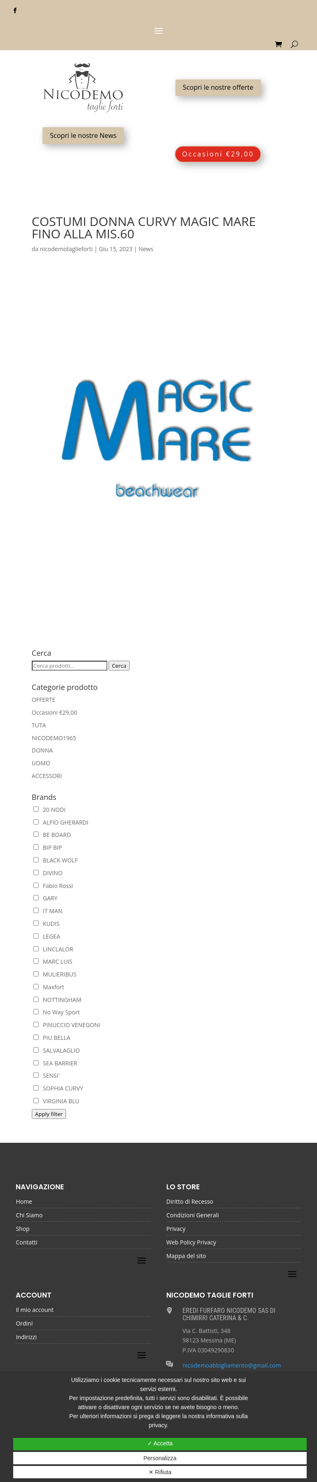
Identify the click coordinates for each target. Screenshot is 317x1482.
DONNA (42, 750)
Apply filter (49, 1114)
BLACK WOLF (55, 860)
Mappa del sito (186, 1256)
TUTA (39, 725)
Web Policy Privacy (191, 1243)
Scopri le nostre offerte (218, 87)
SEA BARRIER (55, 1063)
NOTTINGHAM (57, 1000)
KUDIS (46, 923)
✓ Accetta (160, 1443)
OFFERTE (43, 700)
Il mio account (34, 1310)
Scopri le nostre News (83, 135)
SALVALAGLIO (56, 1050)
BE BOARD (52, 835)
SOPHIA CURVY (58, 1088)
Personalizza (159, 1458)
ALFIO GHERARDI (60, 822)
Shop (22, 1229)
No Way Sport (56, 1012)
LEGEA (46, 936)
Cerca (119, 665)
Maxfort (48, 987)
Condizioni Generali (192, 1215)
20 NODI (49, 809)
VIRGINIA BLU (56, 1101)
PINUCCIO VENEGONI (66, 1025)
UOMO (41, 763)
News (146, 249)
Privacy (175, 1229)
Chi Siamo (29, 1215)
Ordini (24, 1324)
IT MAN (47, 911)
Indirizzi (26, 1337)
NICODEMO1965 (54, 738)
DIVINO (48, 873)
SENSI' (46, 1075)
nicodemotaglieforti (66, 249)
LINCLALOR (53, 949)
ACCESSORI (47, 776)
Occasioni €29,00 (218, 153)
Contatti (26, 1243)
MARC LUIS (53, 961)
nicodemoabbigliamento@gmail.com (231, 1365)
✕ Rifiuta (160, 1472)
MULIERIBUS (54, 974)
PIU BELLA (51, 1038)
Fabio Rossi (53, 886)
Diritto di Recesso (189, 1202)
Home (24, 1202)
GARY (45, 898)
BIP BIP (47, 847)
